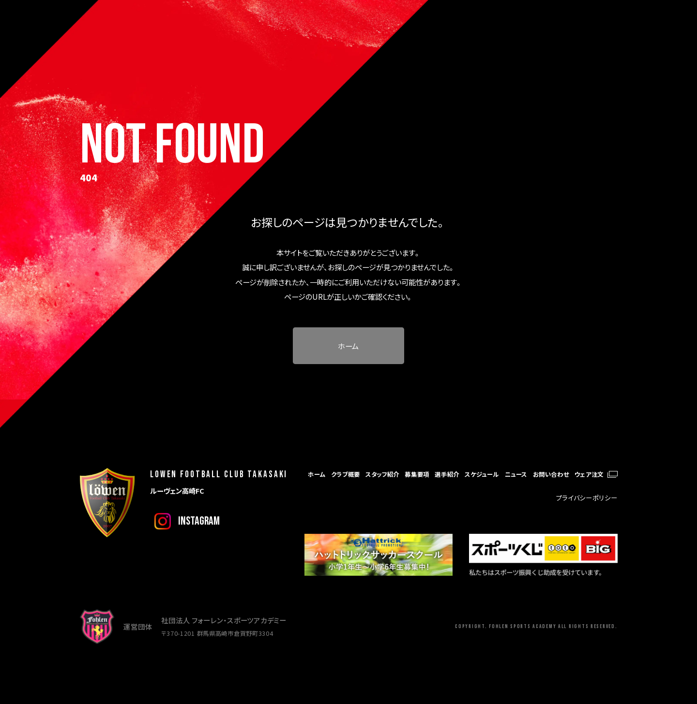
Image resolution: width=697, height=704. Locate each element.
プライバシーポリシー (587, 497)
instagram (199, 521)
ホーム (348, 345)
